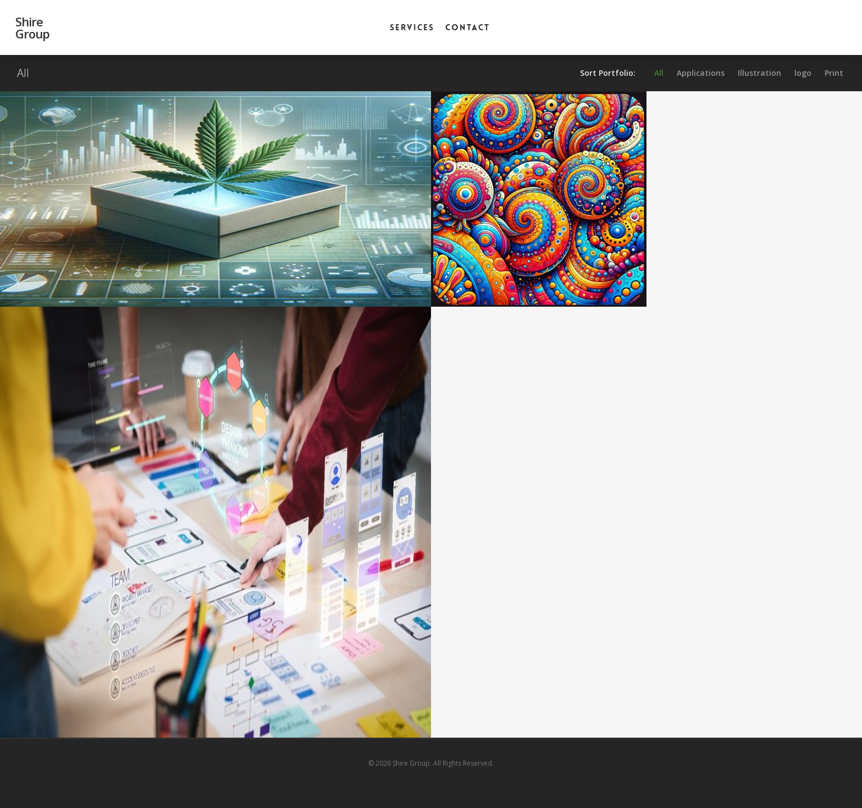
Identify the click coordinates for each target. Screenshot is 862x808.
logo (802, 73)
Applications (701, 73)
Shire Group (32, 27)
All (659, 73)
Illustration (759, 73)
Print (834, 73)
